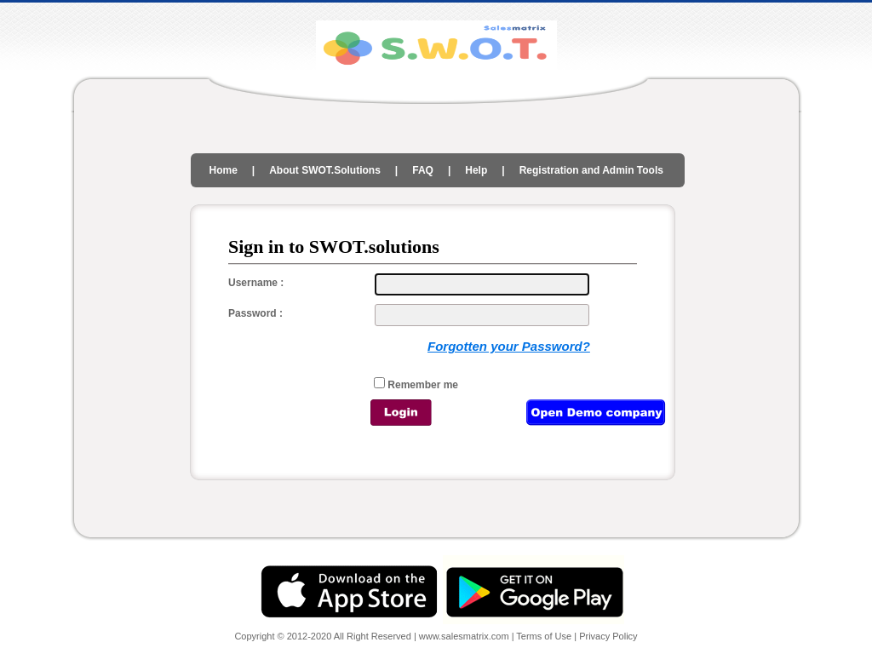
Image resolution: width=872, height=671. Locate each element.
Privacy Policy (608, 636)
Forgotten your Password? (508, 346)
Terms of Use (543, 636)
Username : (256, 283)
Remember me (421, 385)
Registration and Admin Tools (591, 170)
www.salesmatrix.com (465, 636)
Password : (255, 313)
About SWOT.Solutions (325, 170)
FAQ (422, 170)
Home (223, 170)
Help (476, 170)
